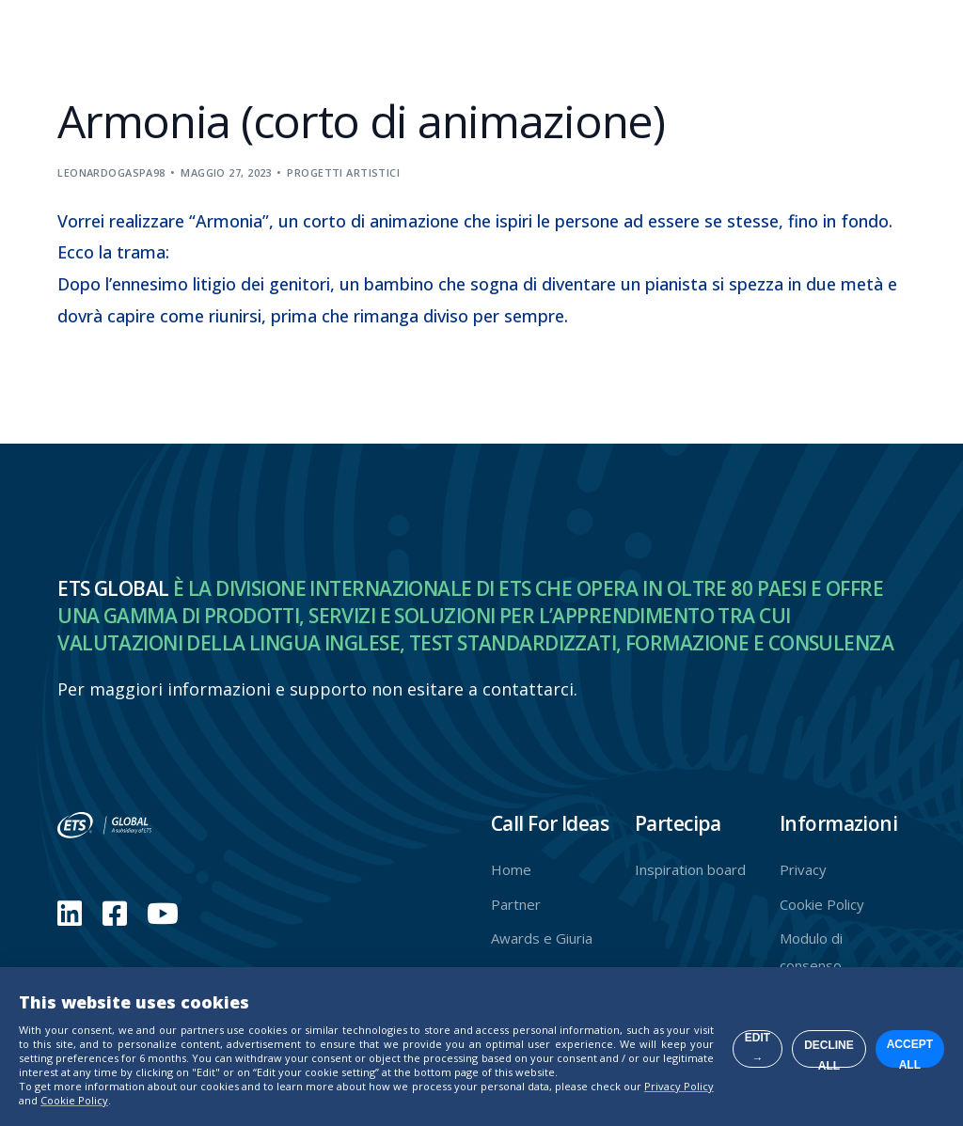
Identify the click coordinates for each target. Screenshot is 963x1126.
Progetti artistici (343, 172)
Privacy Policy (304, 1086)
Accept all (859, 1013)
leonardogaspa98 (111, 172)
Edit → (502, 1013)
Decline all (681, 1013)
